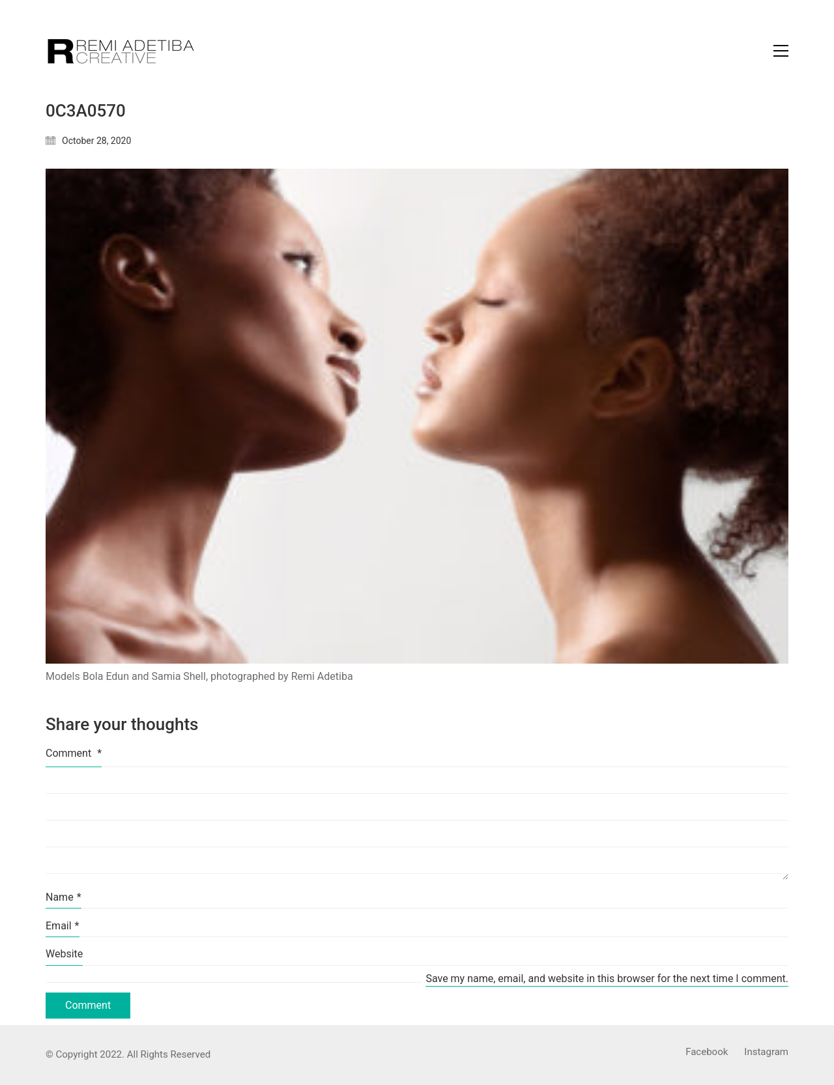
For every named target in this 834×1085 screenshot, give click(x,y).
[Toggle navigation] (780, 51)
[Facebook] (706, 1052)
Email (62, 926)
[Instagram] (766, 1052)
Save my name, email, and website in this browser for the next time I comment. (606, 978)
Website (64, 954)
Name (63, 897)
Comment (74, 753)
